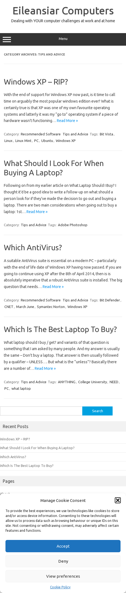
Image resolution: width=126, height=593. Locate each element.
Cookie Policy (60, 587)
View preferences (63, 576)
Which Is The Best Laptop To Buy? (60, 329)
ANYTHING (66, 382)
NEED (114, 382)
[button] (118, 500)
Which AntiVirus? (33, 247)
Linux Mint (23, 141)
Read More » (67, 120)
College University (92, 382)
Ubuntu (47, 141)
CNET (8, 307)
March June (25, 307)
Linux (8, 141)
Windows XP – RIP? (36, 81)
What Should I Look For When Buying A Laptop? (37, 448)
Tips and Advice (75, 134)
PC (36, 141)
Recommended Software (41, 134)
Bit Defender (110, 300)
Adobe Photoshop (72, 225)
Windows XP (66, 141)
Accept (63, 546)
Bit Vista (106, 134)
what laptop (21, 388)
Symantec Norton (51, 307)
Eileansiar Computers (63, 10)
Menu (63, 39)
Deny (63, 561)
